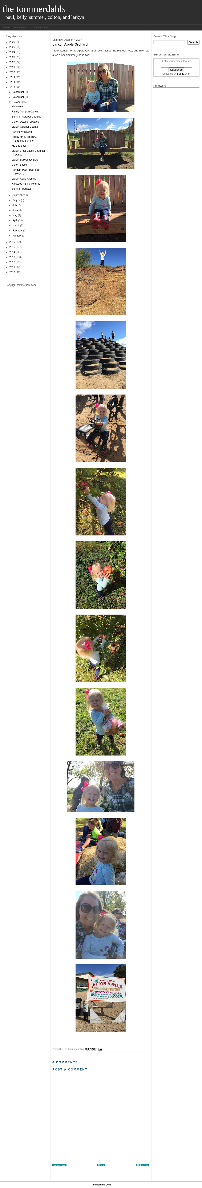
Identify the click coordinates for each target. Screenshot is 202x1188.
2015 (12, 247)
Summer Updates (21, 188)
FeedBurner (183, 73)
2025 (12, 47)
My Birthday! (19, 145)
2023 (12, 57)
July (14, 205)
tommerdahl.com (101, 1184)
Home (6, 27)
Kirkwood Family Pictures (26, 183)
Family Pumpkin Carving (25, 111)
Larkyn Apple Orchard (24, 178)
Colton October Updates (25, 121)
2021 (12, 67)
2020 (12, 72)
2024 (12, 52)
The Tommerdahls (34, 9)
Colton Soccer (20, 164)
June (15, 210)
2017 (12, 87)
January (16, 235)
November (18, 97)
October (16, 102)
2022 (12, 62)
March (15, 225)
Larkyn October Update (25, 126)
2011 (12, 267)
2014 (12, 252)
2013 (12, 257)
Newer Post (59, 1165)
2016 (12, 242)
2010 (12, 272)
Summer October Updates (26, 116)
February (17, 230)
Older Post (142, 1165)
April (14, 220)
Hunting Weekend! (22, 131)
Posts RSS (20, 27)
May (14, 215)
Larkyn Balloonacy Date (25, 159)
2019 (12, 77)
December (18, 92)
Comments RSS (39, 27)
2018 (12, 82)
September (18, 195)
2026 (12, 42)
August (16, 200)
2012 (12, 262)
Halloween (18, 106)
